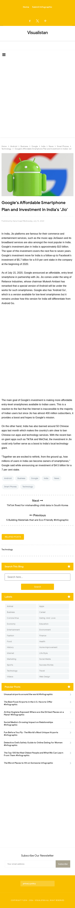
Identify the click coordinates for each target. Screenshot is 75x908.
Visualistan (40, 900)
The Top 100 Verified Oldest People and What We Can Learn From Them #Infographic (33, 754)
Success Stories (46, 665)
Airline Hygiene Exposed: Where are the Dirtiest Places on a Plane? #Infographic (34, 713)
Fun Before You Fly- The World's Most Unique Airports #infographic (31, 733)
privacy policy (29, 883)
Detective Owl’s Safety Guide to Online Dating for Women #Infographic (33, 744)
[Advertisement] (37, 98)
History (10, 647)
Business (21, 478)
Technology (27, 486)
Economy (11, 624)
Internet (10, 653)
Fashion (10, 635)
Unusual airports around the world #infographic (28, 694)
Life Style (43, 653)
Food (9, 641)
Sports (10, 665)
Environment (45, 629)
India (46, 478)
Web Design (44, 676)
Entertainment (13, 629)
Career (42, 612)
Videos (10, 676)
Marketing (11, 659)
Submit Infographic (42, 7)
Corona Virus (13, 618)
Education (43, 624)
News (56, 478)
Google (34, 478)
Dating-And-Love (47, 618)
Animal (10, 606)
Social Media (45, 659)
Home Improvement (48, 647)
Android (8, 478)
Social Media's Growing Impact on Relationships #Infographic (28, 723)
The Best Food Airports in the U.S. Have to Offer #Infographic (28, 703)
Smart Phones (10, 486)
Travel (42, 670)
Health (42, 641)
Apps (41, 606)
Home (26, 7)
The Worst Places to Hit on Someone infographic (28, 763)
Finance (42, 635)
